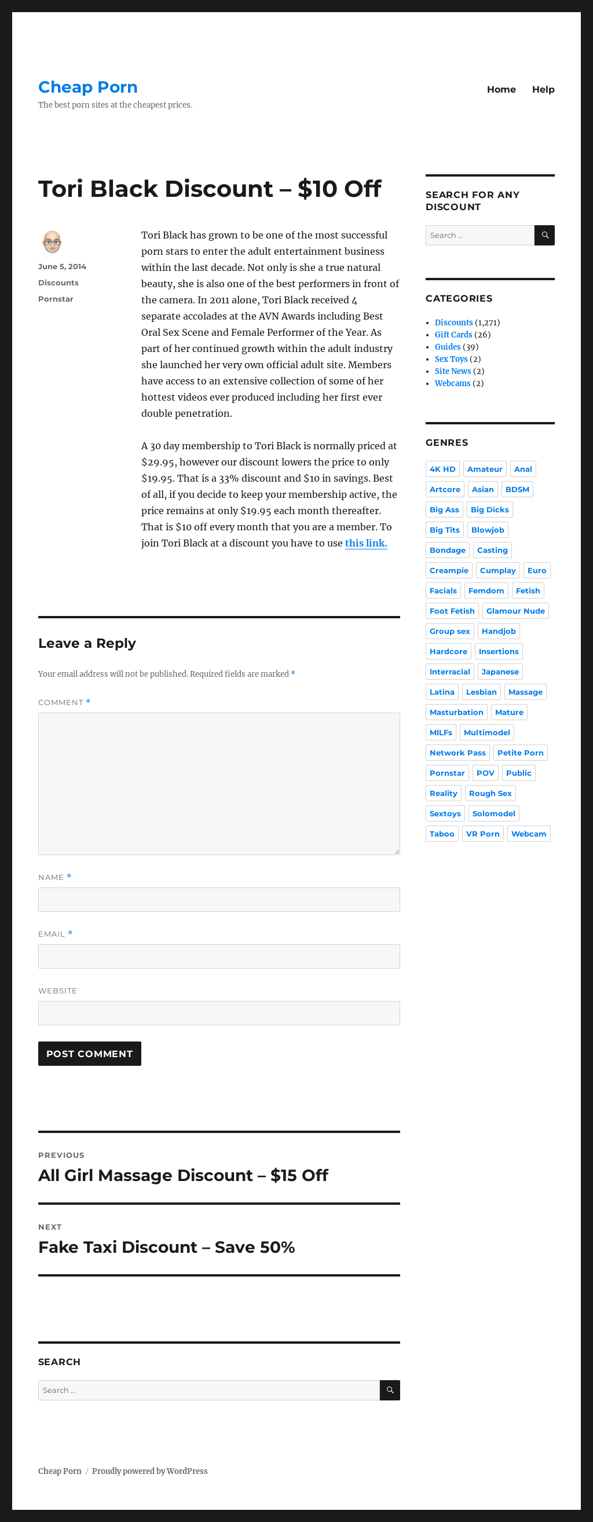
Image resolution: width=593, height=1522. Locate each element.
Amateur (485, 469)
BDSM (517, 489)
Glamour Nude (515, 610)
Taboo (442, 833)
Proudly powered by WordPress (150, 1471)
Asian (483, 489)
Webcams (453, 383)
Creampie (449, 570)
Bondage (448, 550)
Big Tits (445, 529)
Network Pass (458, 752)
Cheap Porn (88, 87)
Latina (442, 691)
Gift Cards (454, 335)
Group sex (450, 631)
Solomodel (494, 813)
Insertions (499, 651)
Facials (443, 590)
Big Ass (444, 509)
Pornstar (56, 298)
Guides (448, 347)
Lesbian (481, 691)
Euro (537, 570)
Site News (453, 371)
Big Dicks (490, 509)
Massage (525, 691)
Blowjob (487, 529)
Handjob (499, 631)
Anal (523, 469)
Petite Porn (520, 752)
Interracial (450, 671)
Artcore (445, 489)
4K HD (443, 469)
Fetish (528, 590)
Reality (443, 793)
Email (55, 934)
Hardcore (448, 651)
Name (55, 877)
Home (501, 89)
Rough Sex (490, 793)
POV (486, 772)
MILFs (441, 732)
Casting (492, 550)
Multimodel (487, 732)
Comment (64, 702)
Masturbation (457, 712)
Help (543, 89)
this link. (366, 543)
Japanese (500, 671)
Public (519, 772)
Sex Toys (451, 359)
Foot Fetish (452, 610)
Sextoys (445, 813)
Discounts (58, 282)
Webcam (529, 833)
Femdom (486, 590)
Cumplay (498, 570)
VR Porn (483, 833)
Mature (509, 712)
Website (58, 990)
